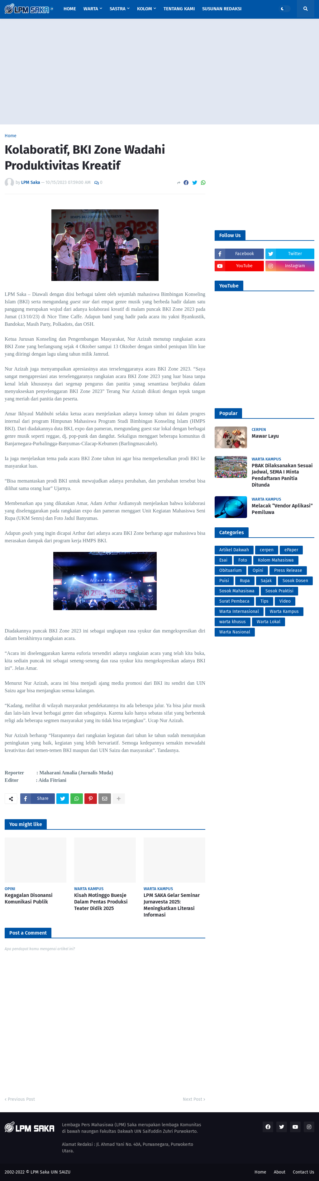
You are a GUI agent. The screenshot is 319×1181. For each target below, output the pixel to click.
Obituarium (230, 570)
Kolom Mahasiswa (276, 560)
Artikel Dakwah (234, 550)
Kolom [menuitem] (144, 9)
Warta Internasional (239, 611)
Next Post (192, 1099)
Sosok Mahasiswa (237, 591)
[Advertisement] (159, 71)
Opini (258, 570)
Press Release (288, 570)
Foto (242, 560)
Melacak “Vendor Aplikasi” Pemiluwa (282, 509)
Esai (223, 560)
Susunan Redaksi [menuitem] (221, 9)
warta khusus (232, 621)
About (279, 1172)
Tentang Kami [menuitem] (179, 9)
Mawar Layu (265, 436)
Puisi (224, 580)
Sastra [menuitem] (118, 9)
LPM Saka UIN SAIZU (50, 1172)
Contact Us (303, 1172)
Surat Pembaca (234, 601)
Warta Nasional (234, 632)
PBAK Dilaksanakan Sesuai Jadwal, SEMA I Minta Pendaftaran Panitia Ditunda (282, 475)
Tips (264, 601)
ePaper (291, 550)
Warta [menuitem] (90, 9)
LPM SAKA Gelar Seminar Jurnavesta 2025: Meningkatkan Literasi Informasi (172, 904)
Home (11, 136)
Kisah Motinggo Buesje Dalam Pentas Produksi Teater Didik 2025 (101, 901)
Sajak (266, 580)
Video (285, 601)
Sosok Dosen (295, 580)
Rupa (245, 580)
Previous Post (21, 1099)
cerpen (267, 550)
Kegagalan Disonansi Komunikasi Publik (29, 898)
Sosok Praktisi (279, 591)
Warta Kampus (284, 611)
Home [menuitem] (70, 9)
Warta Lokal (268, 621)
